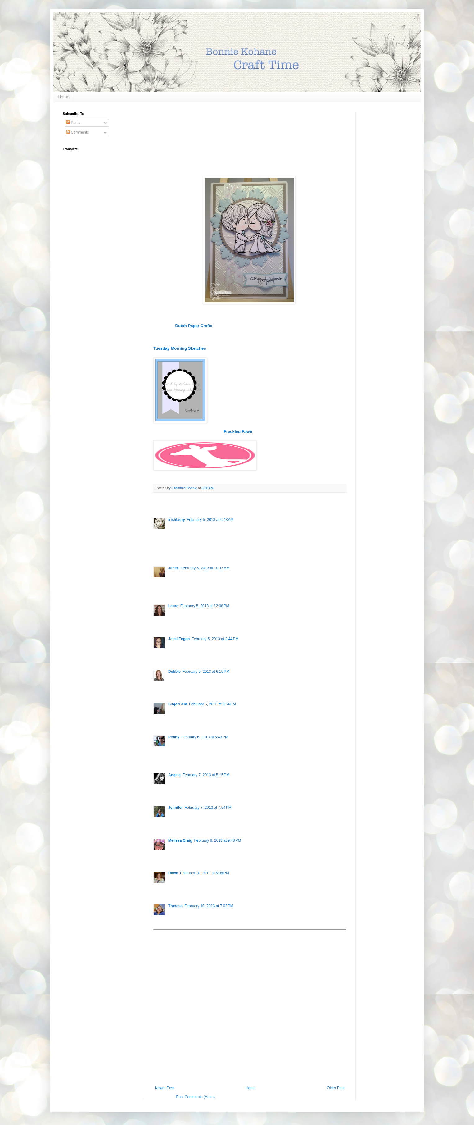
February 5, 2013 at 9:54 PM (212, 704)
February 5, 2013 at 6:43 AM (210, 519)
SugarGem (177, 704)
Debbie (174, 671)
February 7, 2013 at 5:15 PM (206, 775)
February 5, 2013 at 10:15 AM (205, 568)
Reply (173, 551)
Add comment (167, 934)
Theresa (175, 906)
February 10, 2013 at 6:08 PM (204, 873)
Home (63, 96)
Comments (77, 132)
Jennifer (175, 807)
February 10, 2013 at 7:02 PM (208, 906)
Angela (174, 775)
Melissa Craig (180, 840)
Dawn (173, 873)
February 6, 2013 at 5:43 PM (204, 737)
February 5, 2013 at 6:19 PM (206, 671)
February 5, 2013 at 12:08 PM (204, 606)
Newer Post (164, 1088)
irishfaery (176, 519)
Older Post (336, 1088)
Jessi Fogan (179, 639)
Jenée (173, 568)
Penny (173, 737)
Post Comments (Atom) (195, 1097)
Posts (73, 123)
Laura (173, 606)
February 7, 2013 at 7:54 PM (208, 807)
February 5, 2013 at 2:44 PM (215, 639)
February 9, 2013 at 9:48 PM (217, 840)
